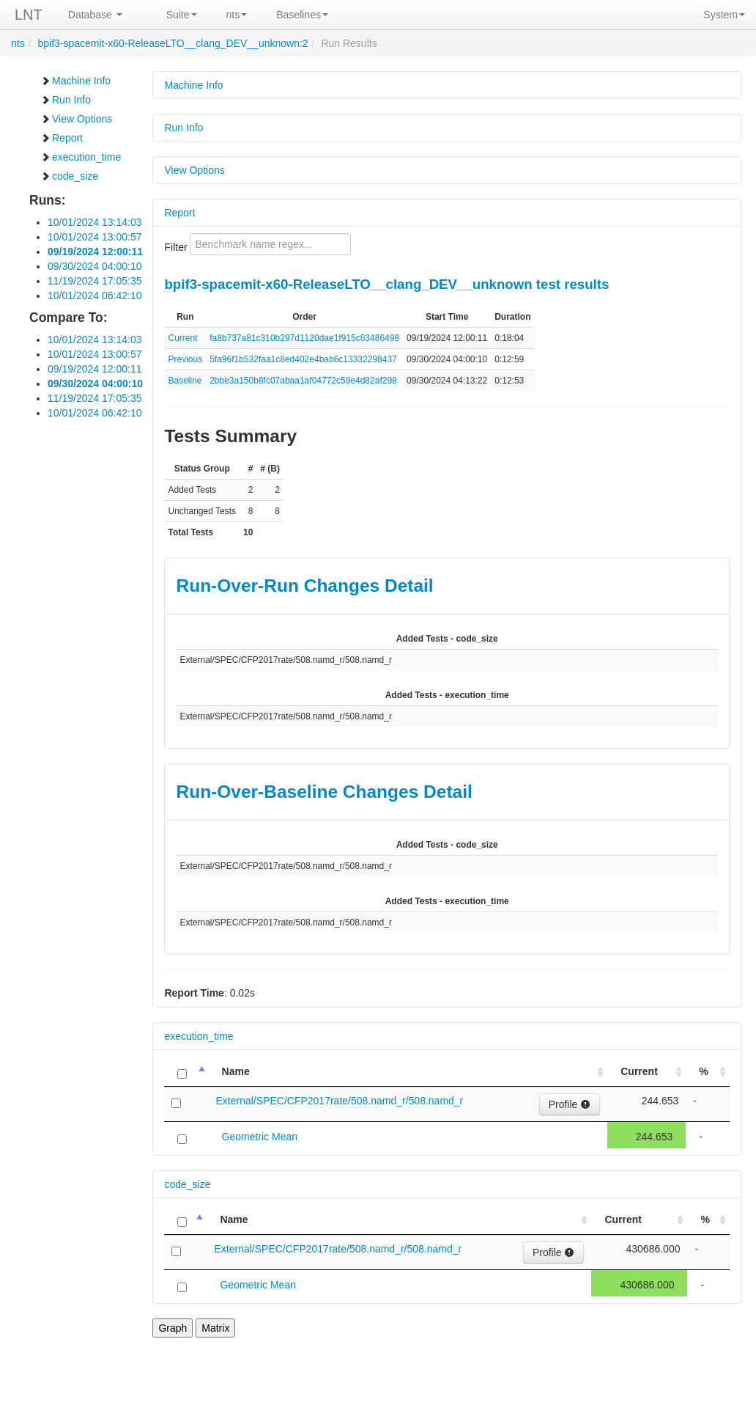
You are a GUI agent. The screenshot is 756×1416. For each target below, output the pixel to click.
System (724, 15)
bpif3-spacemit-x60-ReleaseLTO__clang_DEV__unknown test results (386, 284)
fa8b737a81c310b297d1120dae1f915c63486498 (304, 338)
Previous (185, 359)
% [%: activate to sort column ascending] (703, 1071)
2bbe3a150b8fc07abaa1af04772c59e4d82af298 (303, 380)
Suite (181, 15)
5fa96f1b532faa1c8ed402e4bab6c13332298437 (303, 359)
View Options (76, 119)
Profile (570, 1104)
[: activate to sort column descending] (186, 1072)
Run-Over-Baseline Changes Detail (324, 791)
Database (95, 15)
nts (237, 15)
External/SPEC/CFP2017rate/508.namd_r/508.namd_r (340, 1101)
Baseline (184, 380)
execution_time (80, 157)
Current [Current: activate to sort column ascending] (639, 1071)
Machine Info (75, 81)
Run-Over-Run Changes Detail (304, 585)
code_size (69, 176)
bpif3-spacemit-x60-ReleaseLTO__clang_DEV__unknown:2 (172, 43)
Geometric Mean (259, 1136)
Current (182, 338)
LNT (28, 15)
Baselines (302, 15)
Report (61, 138)
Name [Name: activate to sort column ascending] (236, 1071)
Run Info (65, 100)
